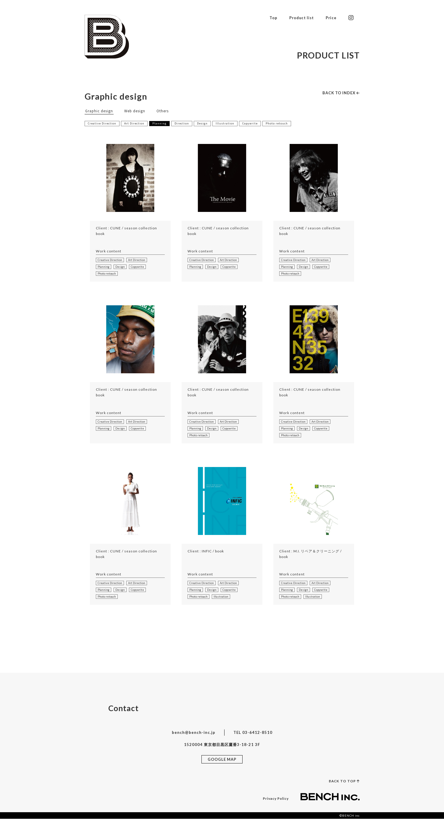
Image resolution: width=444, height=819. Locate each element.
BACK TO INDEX (341, 92)
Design (202, 123)
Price (331, 17)
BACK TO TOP (344, 781)
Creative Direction (102, 123)
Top (272, 17)
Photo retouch (277, 123)
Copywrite (250, 123)
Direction (182, 123)
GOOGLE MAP (222, 759)
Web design (134, 110)
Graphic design (99, 110)
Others (162, 110)
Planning (160, 123)
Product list (301, 17)
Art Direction (134, 123)
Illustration (225, 123)
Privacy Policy (275, 799)
